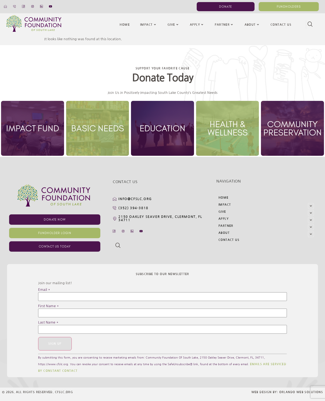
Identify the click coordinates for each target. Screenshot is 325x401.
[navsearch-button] (310, 25)
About (252, 24)
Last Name (48, 322)
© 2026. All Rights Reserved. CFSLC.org (37, 392)
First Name (48, 306)
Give (173, 24)
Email (44, 289)
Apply (197, 24)
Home (125, 24)
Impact (148, 24)
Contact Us (280, 24)
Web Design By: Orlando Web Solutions (287, 392)
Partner (224, 24)
